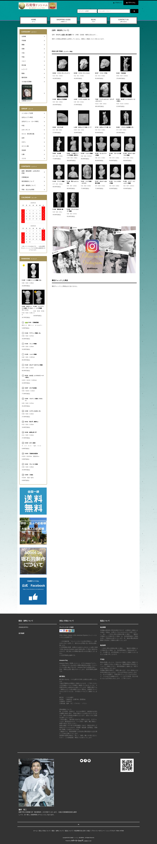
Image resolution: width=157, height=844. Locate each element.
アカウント (118, 2)
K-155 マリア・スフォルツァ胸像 (129, 182)
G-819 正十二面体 (30, 443)
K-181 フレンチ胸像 (31, 343)
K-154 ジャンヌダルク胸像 (115, 182)
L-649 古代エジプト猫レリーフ (82, 127)
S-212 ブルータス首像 (31, 464)
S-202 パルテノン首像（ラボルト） (33, 399)
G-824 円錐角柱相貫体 (31, 453)
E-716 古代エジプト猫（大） (103, 127)
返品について (69, 830)
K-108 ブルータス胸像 (115, 154)
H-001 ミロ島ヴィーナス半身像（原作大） (73, 154)
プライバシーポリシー (97, 830)
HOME (33, 21)
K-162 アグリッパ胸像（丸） (33, 333)
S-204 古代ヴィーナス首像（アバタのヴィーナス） (27, 308)
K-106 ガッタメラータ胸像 (101, 154)
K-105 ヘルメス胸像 (87, 153)
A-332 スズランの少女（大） (82, 99)
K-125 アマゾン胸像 (58, 181)
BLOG (93, 21)
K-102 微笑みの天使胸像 (60, 99)
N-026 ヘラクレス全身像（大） (125, 127)
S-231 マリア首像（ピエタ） (86, 182)
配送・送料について (58, 830)
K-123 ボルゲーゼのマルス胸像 (129, 154)
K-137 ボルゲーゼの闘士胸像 (101, 182)
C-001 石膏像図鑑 (32, 322)
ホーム (35, 830)
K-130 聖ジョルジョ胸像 (72, 182)
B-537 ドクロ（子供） (101, 73)
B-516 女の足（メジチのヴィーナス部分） (125, 100)
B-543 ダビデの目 (58, 127)
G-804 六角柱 (29, 475)
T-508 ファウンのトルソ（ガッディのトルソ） (104, 100)
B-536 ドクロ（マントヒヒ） (82, 73)
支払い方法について (44, 830)
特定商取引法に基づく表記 (82, 830)
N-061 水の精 (57, 153)
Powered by (78, 840)
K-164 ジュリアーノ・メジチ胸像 (38, 307)
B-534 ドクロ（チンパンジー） (61, 73)
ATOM (122, 830)
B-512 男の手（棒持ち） (32, 421)
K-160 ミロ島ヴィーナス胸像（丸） (32, 280)
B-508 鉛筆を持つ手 (31, 432)
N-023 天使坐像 (121, 73)
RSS (117, 830)
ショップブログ (110, 830)
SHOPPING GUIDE (63, 21)
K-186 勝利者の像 (58, 209)
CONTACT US (123, 21)
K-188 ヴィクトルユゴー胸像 (72, 210)
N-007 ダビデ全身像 (31, 388)
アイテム (130, 3)
